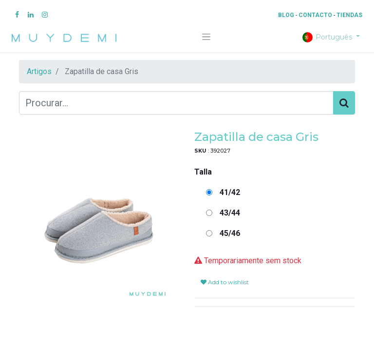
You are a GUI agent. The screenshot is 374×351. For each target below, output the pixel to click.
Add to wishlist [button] (225, 282)
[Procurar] (344, 103)
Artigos (39, 71)
